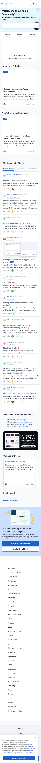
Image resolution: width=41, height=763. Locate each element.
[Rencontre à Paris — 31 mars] (19, 473)
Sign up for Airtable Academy (20, 543)
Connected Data (14, 594)
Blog (9, 698)
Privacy (20, 744)
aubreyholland (11, 195)
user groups (21, 424)
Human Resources (14, 614)
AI (9, 589)
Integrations (12, 577)
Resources (12, 656)
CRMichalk (9, 319)
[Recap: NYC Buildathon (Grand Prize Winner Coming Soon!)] (19, 135)
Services (11, 665)
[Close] (35, 748)
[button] (2, 4)
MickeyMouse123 (12, 276)
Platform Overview (14, 572)
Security (20, 728)
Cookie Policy (27, 757)
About (10, 690)
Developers (12, 669)
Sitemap (20, 739)
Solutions (11, 598)
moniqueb (9, 387)
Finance (11, 623)
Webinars (11, 652)
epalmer (9, 362)
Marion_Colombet (12, 174)
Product (11, 602)
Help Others (33, 169)
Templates (12, 677)
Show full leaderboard (11, 501)
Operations (12, 610)
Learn (10, 627)
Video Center (12, 640)
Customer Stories (14, 648)
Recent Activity (8, 169)
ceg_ (7, 217)
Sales (10, 619)
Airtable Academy (14, 631)
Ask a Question (23, 426)
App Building (12, 585)
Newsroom (12, 707)
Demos (10, 644)
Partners (11, 660)
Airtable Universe (14, 681)
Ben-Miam (9, 342)
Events (10, 635)
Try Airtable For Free (15, 711)
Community (12, 673)
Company (11, 686)
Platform (11, 568)
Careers (10, 694)
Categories (21, 169)
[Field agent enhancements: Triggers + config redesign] (19, 88)
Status (10, 702)
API (20, 734)
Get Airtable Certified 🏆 (20, 549)
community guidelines (25, 422)
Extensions (12, 581)
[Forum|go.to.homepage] (12, 4)
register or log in (21, 420)
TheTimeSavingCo (12, 297)
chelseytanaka (11, 238)
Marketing (11, 606)
